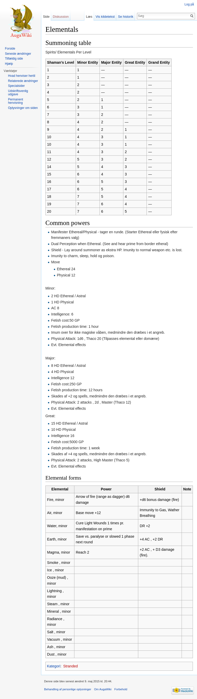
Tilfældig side (14, 58)
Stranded (70, 666)
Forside (10, 48)
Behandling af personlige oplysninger (67, 689)
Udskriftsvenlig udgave (18, 92)
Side (46, 16)
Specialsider (16, 86)
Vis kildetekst (105, 16)
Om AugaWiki (103, 689)
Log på (189, 4)
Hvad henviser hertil (21, 76)
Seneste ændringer (18, 53)
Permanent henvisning (15, 101)
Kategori (53, 666)
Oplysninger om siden (23, 108)
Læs (89, 16)
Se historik (125, 16)
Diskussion (61, 16)
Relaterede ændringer (23, 81)
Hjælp (9, 64)
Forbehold (120, 689)
